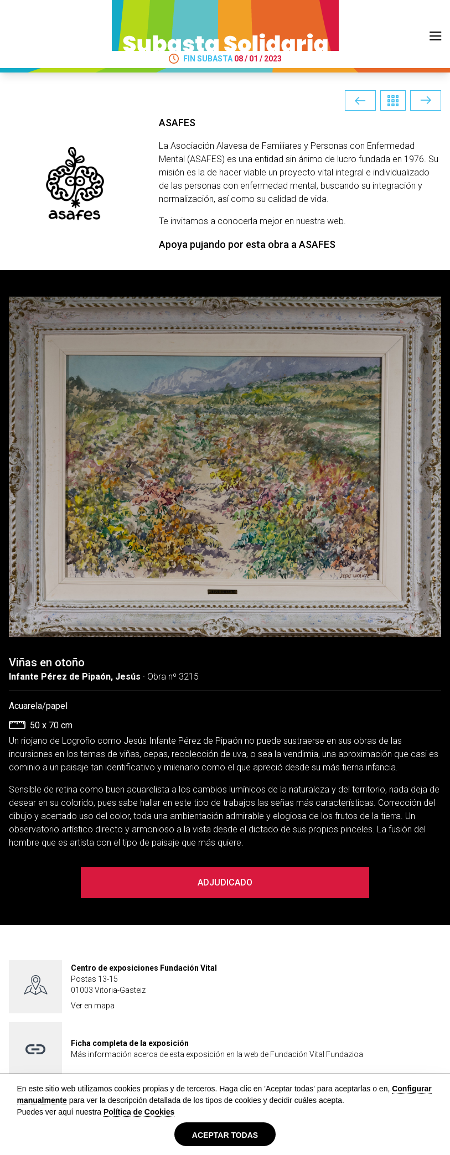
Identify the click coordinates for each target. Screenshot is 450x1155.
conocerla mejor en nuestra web (281, 221)
